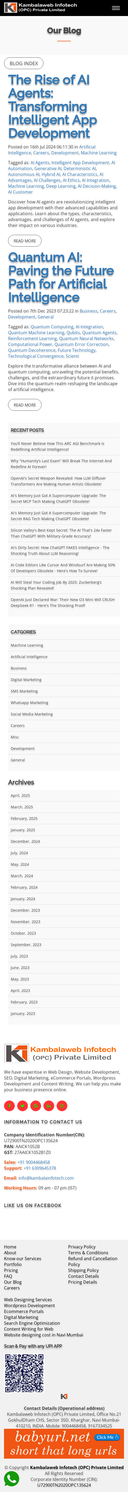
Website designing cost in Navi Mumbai (43, 1335)
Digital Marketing (26, 679)
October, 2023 (23, 933)
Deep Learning (61, 186)
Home (10, 1247)
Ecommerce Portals (24, 1311)
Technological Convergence (36, 356)
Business (89, 311)
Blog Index (24, 63)
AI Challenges (47, 180)
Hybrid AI (51, 174)
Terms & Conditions (88, 1253)
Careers (41, 153)
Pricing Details (82, 1282)
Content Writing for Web (28, 1329)
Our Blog (13, 1282)
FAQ (8, 1276)
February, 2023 (24, 1001)
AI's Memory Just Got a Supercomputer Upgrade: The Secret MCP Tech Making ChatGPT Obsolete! (58, 498)
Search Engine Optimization (32, 1323)
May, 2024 (20, 864)
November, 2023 (25, 921)
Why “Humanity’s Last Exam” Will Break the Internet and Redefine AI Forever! (61, 463)
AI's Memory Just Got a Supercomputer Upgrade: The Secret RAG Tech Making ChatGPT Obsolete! (58, 515)
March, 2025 (22, 806)
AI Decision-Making (97, 186)
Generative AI (47, 168)
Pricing (11, 1270)
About (10, 1253)
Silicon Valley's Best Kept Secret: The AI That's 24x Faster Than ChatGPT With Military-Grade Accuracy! (61, 533)
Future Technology (77, 350)
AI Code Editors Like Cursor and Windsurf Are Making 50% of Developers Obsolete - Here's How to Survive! (63, 567)
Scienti (72, 356)
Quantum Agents (99, 332)
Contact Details (83, 1276)
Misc (15, 736)
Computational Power (30, 344)
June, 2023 (20, 967)
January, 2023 (23, 1013)
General (46, 317)
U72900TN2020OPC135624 (64, 1485)
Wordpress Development (29, 1305)
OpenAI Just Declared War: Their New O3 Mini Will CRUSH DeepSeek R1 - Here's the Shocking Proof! (63, 602)
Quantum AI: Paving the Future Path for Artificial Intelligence (61, 277)
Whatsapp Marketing (29, 702)
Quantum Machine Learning (36, 332)
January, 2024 (23, 898)
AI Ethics (71, 180)
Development (65, 153)
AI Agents (40, 162)
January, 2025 (23, 829)
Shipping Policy (83, 1270)
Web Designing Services (28, 1300)
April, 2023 (20, 990)
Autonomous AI (23, 174)
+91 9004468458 (33, 1162)
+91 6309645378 (40, 1168)
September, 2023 (26, 944)
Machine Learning (99, 153)
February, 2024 (24, 887)
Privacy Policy (82, 1247)
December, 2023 (25, 910)
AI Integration (95, 180)
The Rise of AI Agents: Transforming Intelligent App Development (52, 106)
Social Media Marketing (32, 714)
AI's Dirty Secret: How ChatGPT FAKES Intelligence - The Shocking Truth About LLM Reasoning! (60, 550)
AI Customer (20, 192)
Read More (25, 240)
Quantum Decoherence (32, 350)
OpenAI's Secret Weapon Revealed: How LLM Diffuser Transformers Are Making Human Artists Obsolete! (58, 481)
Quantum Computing (52, 327)
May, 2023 (20, 979)
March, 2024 (22, 875)
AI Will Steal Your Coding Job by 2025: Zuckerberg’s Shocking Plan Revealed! (56, 585)
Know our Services (22, 1258)
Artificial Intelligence (29, 656)
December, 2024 (25, 841)
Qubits (73, 332)
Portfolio (13, 1264)
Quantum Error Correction (81, 344)
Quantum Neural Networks (86, 338)
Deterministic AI (80, 168)
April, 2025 (20, 795)
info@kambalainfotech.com (46, 1178)
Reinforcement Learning (32, 338)
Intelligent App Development (80, 162)
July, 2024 (19, 852)
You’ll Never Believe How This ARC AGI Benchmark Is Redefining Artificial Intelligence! (57, 446)
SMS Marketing (24, 691)
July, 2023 (19, 956)
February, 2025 (24, 818)
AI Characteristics (79, 174)
